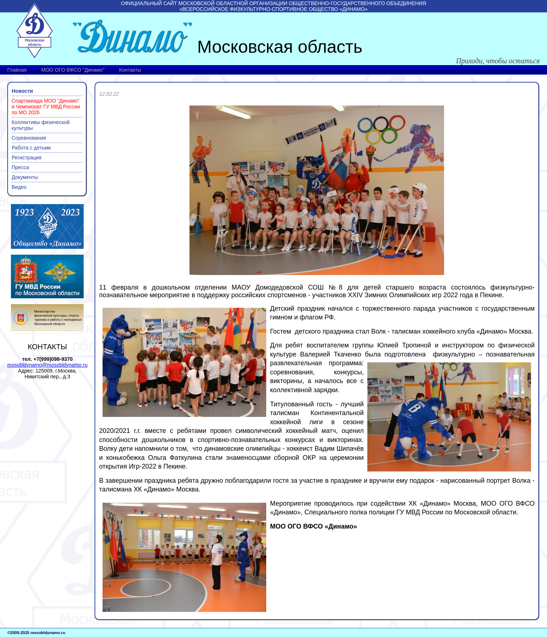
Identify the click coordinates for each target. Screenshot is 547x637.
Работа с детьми (31, 148)
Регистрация (26, 157)
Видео (19, 187)
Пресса (20, 167)
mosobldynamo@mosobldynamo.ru (47, 365)
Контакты (130, 70)
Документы (25, 177)
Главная (17, 70)
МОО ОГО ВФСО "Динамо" (72, 70)
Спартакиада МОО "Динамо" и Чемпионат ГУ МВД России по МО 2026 (46, 106)
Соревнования (29, 138)
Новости (22, 91)
